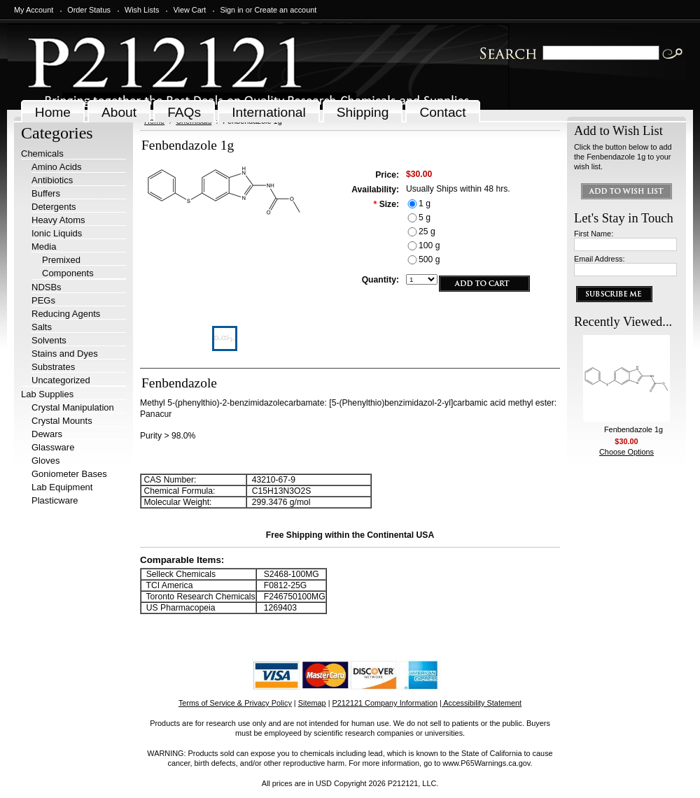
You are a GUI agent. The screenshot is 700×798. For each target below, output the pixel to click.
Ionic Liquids (56, 233)
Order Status (89, 10)
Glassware (52, 447)
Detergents (53, 206)
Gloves (45, 460)
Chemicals (42, 153)
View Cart (189, 10)
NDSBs (46, 287)
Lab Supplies (47, 394)
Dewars (46, 434)
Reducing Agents (65, 313)
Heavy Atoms (58, 220)
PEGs (43, 300)
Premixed (61, 260)
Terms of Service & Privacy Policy (235, 703)
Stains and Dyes (64, 353)
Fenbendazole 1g (633, 429)
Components (68, 273)
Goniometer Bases (69, 474)
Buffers (45, 193)
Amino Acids (56, 167)
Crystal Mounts (61, 420)
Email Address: (599, 259)
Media (43, 246)
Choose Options (626, 452)
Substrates (53, 367)
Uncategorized (60, 380)
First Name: (593, 233)
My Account (33, 10)
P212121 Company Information (385, 703)
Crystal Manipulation (72, 407)
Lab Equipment (61, 487)
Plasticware (54, 500)
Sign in (231, 10)
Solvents (48, 340)
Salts (41, 327)
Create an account (285, 10)
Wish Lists (142, 10)
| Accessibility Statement (481, 703)
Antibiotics (52, 180)
